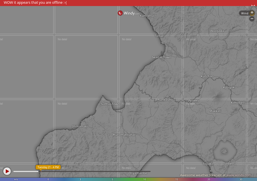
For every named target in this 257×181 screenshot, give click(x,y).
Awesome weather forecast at (215, 175)
